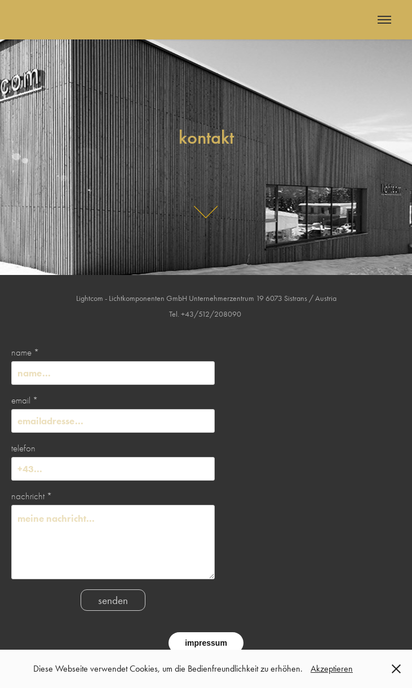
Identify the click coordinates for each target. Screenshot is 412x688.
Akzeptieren (332, 668)
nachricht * (31, 496)
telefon (23, 448)
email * (24, 400)
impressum (206, 642)
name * (25, 352)
